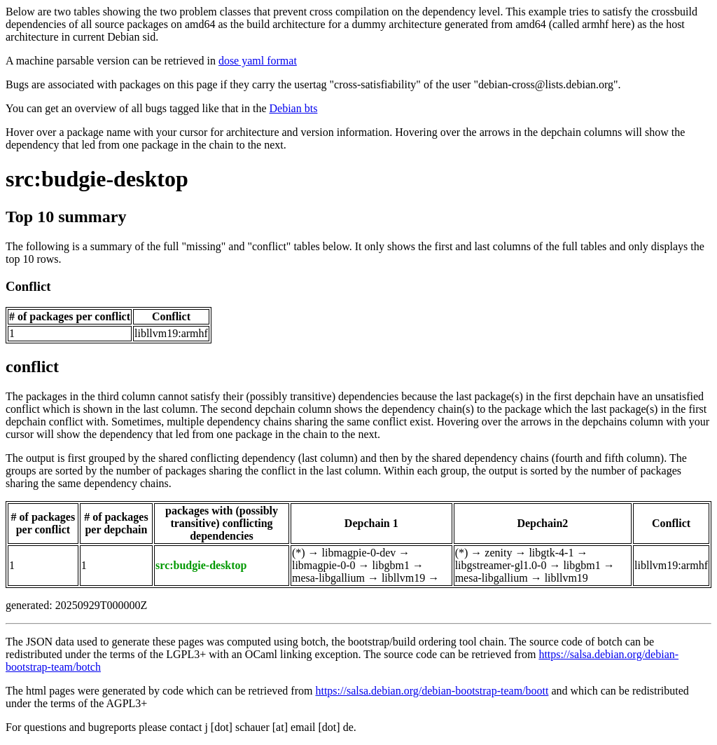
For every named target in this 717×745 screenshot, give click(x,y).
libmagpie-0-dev (359, 553)
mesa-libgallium (328, 578)
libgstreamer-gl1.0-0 (501, 565)
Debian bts (294, 108)
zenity (498, 553)
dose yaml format (257, 61)
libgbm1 (391, 565)
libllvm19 (403, 578)
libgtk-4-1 (551, 553)
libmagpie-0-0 (324, 565)
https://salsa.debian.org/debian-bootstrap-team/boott (431, 691)
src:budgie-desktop (97, 178)
